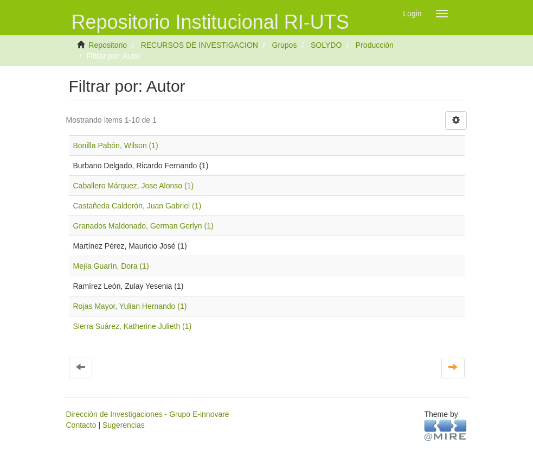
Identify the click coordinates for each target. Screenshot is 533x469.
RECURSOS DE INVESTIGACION (199, 45)
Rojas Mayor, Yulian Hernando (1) (130, 306)
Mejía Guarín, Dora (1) (111, 266)
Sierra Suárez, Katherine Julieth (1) (132, 326)
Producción (375, 45)
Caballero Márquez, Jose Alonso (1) (133, 185)
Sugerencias (123, 425)
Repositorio (107, 45)
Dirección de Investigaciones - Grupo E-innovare (147, 414)
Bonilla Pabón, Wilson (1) (115, 145)
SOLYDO (326, 45)
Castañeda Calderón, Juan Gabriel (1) (137, 205)
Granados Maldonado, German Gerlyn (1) (143, 225)
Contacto (81, 425)
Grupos (284, 45)
